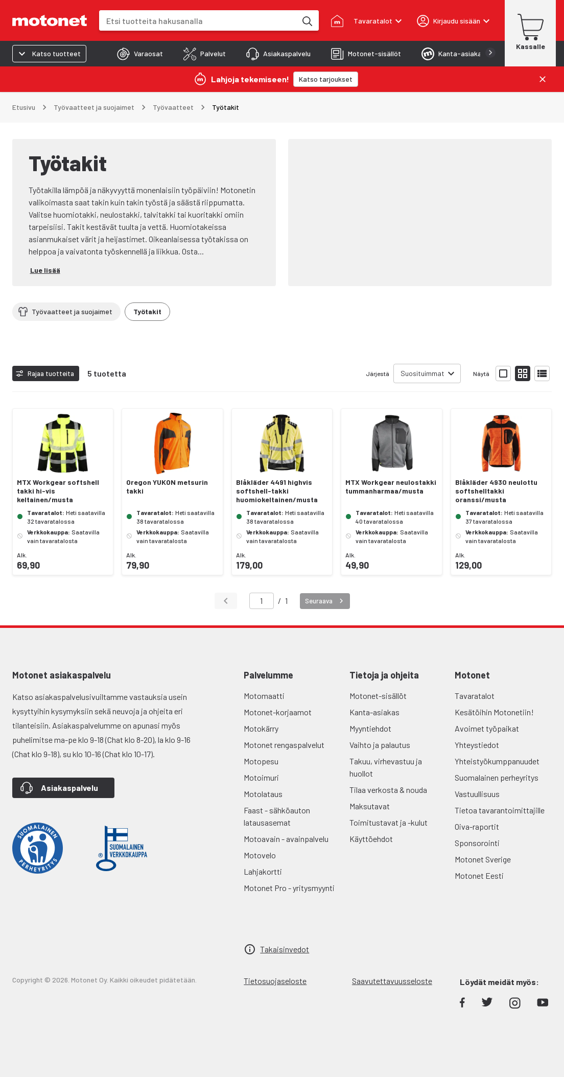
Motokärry (261, 728)
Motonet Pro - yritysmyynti (289, 888)
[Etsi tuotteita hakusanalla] (306, 20)
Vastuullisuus (477, 794)
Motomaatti (264, 695)
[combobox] (198, 21)
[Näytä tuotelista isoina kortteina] (503, 373)
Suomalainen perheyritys (496, 777)
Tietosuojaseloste (275, 981)
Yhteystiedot (477, 745)
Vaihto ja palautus (379, 745)
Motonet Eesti (479, 875)
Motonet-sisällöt (378, 695)
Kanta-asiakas (374, 712)
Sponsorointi (477, 843)
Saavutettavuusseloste (392, 981)
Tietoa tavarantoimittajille (500, 810)
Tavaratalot (475, 695)
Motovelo (260, 855)
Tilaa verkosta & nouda (388, 789)
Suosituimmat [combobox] (422, 373)
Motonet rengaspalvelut (284, 745)
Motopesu (261, 761)
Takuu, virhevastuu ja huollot (385, 767)
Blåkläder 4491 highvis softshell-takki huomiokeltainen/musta (277, 491)
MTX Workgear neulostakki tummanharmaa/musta (390, 486)
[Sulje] (542, 79)
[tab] (140, 53)
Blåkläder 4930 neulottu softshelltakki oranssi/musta (496, 491)
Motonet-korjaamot (278, 712)
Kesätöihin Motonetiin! (494, 712)
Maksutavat (369, 806)
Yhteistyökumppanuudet (497, 761)
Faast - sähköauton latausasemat (277, 816)
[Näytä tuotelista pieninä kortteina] (522, 373)
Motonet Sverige (483, 859)
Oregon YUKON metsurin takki (167, 486)
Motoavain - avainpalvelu (286, 839)
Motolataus (263, 794)
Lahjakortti (263, 871)
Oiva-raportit (477, 826)
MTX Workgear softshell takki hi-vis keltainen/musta (58, 491)
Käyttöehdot (371, 839)
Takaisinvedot (284, 949)
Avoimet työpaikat (487, 728)
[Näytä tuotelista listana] (542, 373)
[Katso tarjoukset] (325, 79)
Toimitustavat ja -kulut (388, 822)
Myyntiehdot (370, 728)
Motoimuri (261, 777)
